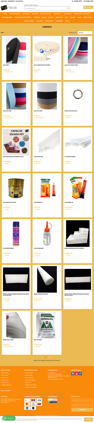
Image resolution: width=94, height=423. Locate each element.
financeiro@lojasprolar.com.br (55, 379)
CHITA (79, 17)
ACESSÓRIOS (57, 13)
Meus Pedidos (11, 1)
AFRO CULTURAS (29, 21)
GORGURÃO (59, 21)
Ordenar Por (72, 32)
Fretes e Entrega (29, 377)
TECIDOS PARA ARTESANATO (82, 13)
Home (5, 13)
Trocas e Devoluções (30, 380)
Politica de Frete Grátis (30, 385)
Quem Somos (4, 1)
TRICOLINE (35, 13)
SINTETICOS (59, 17)
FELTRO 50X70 (49, 21)
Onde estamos (5, 382)
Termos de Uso (29, 375)
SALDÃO (72, 17)
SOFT (66, 17)
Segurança (28, 382)
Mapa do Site (5, 377)
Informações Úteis (31, 370)
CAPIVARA (39, 21)
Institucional (6, 370)
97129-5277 (78, 1)
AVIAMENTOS (67, 13)
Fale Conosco (19, 1)
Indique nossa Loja (6, 385)
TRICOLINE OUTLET (45, 13)
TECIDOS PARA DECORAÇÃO (23, 17)
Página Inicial (5, 373)
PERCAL (67, 21)
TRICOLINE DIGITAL (15, 13)
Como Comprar (29, 373)
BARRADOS (26, 13)
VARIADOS (37, 17)
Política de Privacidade (30, 387)
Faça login (35, 5)
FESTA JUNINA (88, 17)
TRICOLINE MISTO (7, 17)
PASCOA (50, 17)
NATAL (44, 17)
